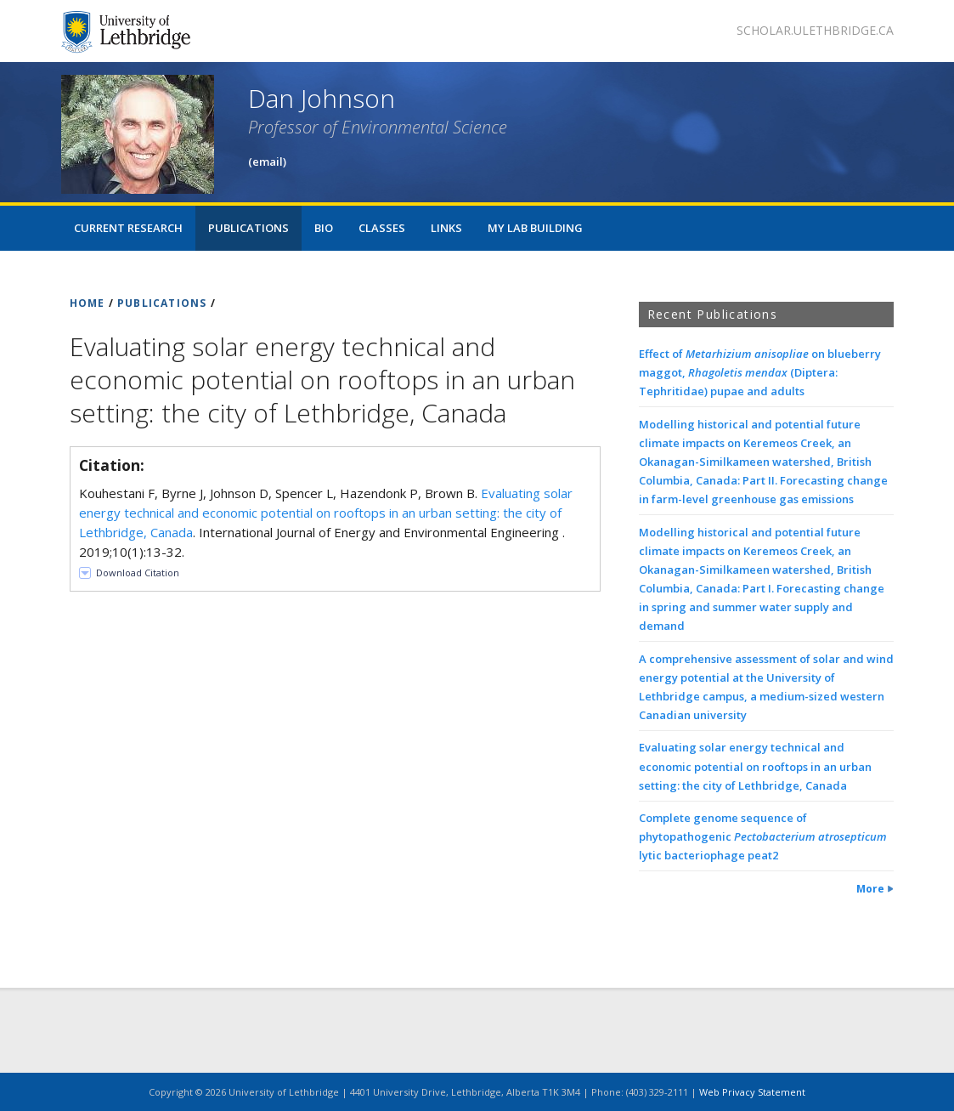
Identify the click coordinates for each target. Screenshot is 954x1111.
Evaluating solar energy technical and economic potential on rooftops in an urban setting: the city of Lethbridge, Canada (326, 513)
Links (446, 227)
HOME (87, 303)
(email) (267, 161)
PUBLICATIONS (161, 303)
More (870, 888)
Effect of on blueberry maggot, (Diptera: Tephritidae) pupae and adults (760, 372)
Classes (381, 227)
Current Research (128, 227)
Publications (248, 227)
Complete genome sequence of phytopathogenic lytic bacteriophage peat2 (763, 836)
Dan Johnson (321, 98)
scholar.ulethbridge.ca (815, 30)
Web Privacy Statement (752, 1091)
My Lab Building (535, 227)
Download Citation (137, 572)
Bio (323, 227)
